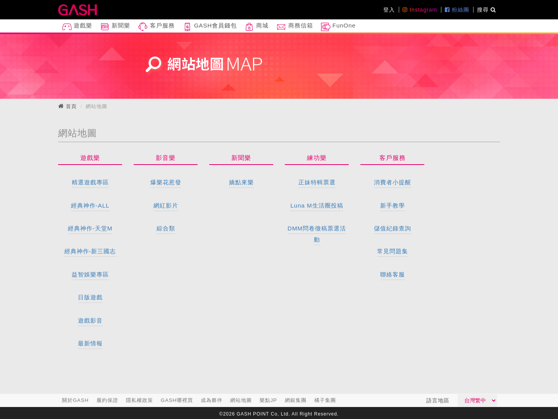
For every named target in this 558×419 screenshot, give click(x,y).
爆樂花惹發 (165, 182)
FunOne (338, 27)
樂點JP (268, 400)
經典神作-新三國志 (90, 251)
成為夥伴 (211, 400)
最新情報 (90, 343)
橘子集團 (325, 400)
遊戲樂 (77, 27)
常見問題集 (392, 251)
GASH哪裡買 (177, 400)
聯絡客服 (392, 274)
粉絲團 (457, 10)
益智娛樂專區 (90, 274)
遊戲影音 (90, 320)
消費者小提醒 (392, 182)
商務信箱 (294, 27)
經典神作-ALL (90, 205)
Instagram (420, 10)
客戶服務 (156, 27)
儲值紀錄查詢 (392, 228)
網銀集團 (296, 400)
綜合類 (166, 228)
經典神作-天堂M (90, 228)
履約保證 (107, 400)
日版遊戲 (90, 297)
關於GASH (75, 400)
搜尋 (486, 10)
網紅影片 (165, 205)
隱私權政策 (139, 400)
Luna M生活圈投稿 (316, 205)
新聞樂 (115, 27)
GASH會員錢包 (210, 27)
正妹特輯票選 (317, 182)
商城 (257, 27)
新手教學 (392, 205)
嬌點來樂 (241, 182)
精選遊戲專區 (90, 182)
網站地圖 (241, 400)
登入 (389, 10)
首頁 (71, 106)
